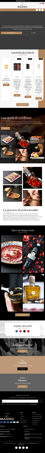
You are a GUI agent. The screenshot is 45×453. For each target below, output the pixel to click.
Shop (21, 418)
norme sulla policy (33, 404)
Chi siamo (22, 416)
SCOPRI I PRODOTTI (11, 32)
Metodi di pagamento (37, 418)
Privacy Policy (35, 422)
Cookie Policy (35, 424)
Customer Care (35, 420)
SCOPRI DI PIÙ (22, 351)
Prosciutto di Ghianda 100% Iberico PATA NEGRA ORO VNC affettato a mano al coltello (17, 84)
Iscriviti (40, 401)
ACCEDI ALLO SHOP (22, 104)
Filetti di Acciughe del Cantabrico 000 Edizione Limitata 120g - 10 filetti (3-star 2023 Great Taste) (28, 85)
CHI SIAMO (33, 32)
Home (21, 414)
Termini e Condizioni (36, 414)
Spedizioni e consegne (37, 416)
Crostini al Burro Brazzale (6, 79)
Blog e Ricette (23, 422)
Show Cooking (23, 420)
